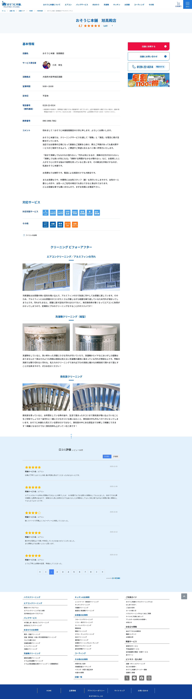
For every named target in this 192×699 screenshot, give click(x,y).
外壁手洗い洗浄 (80, 664)
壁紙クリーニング (81, 631)
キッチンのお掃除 (82, 597)
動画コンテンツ (131, 634)
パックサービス (82, 4)
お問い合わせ (143, 690)
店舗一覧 (78, 677)
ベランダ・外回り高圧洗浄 (84, 669)
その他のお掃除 (81, 659)
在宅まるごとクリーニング (33, 625)
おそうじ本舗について (51, 4)
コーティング (139, 4)
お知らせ (129, 622)
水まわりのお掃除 (31, 629)
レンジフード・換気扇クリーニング (87, 602)
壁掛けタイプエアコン (31, 608)
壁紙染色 (78, 628)
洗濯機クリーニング (32, 653)
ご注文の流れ (130, 608)
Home (49, 690)
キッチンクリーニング (82, 605)
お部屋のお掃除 (81, 615)
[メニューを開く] (187, 4)
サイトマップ (119, 690)
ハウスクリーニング (32, 597)
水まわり (95, 4)
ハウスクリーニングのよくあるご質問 (138, 613)
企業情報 (72, 690)
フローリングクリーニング (84, 619)
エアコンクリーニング (33, 603)
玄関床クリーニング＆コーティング (86, 643)
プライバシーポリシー (96, 690)
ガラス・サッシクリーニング (84, 634)
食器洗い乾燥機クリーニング (84, 610)
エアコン (68, 4)
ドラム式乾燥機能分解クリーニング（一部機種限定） (41, 664)
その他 (151, 4)
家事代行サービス (132, 646)
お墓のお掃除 (79, 672)
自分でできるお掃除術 (133, 631)
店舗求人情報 (130, 672)
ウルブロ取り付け (30, 640)
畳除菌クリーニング (81, 640)
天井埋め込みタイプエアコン (33, 613)
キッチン (116, 4)
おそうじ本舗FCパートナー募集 (136, 669)
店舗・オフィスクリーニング (135, 664)
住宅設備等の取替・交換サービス (137, 652)
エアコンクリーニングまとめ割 (34, 610)
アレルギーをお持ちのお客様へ (136, 619)
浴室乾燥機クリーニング (32, 643)
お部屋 (127, 4)
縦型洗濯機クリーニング (32, 658)
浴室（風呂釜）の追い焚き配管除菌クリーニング (40, 637)
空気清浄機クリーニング (83, 649)
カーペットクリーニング (83, 625)
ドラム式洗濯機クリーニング (33, 661)
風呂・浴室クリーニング (32, 634)
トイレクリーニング (30, 646)
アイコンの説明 (31, 235)
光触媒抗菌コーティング (83, 667)
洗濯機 (106, 4)
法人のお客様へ (131, 667)
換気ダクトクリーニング (83, 646)
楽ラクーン (129, 655)
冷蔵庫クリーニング (81, 608)
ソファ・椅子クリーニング (84, 622)
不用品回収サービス (132, 649)
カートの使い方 (131, 610)
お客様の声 (129, 637)
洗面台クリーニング (30, 649)
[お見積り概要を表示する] (178, 4)
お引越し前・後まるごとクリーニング (36, 622)
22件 (105, 26)
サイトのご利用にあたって (135, 616)
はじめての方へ (131, 605)
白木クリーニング (81, 637)
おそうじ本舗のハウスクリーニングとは (139, 602)
